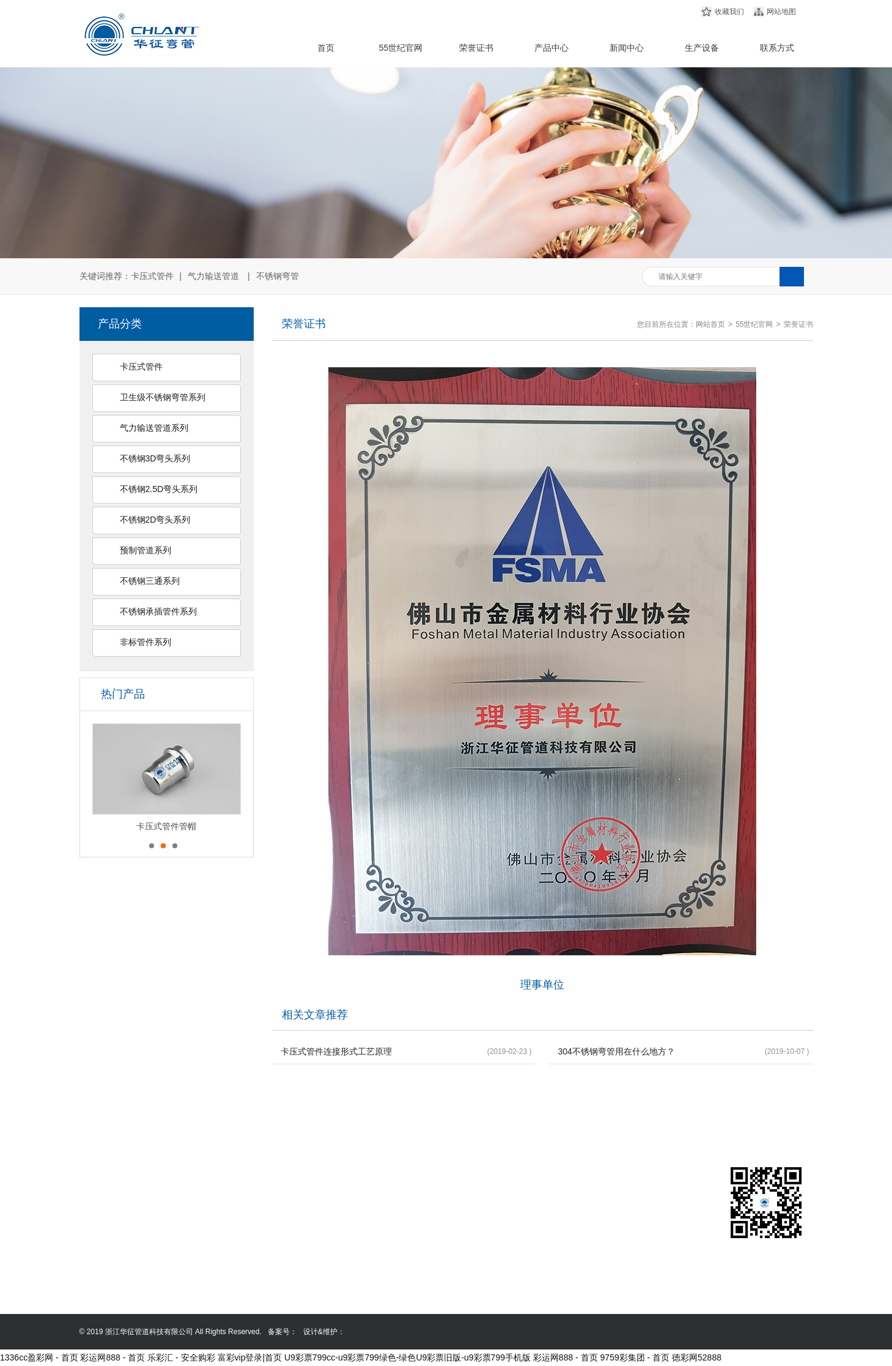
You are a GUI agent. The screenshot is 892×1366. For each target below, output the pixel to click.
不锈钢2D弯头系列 (155, 519)
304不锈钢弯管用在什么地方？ (616, 1051)
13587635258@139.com (543, 1252)
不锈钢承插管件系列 (158, 611)
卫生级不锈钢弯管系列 (162, 397)
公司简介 (99, 1201)
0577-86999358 (529, 1218)
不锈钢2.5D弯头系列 (159, 489)
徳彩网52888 (696, 1357)
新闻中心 (627, 48)
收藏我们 (729, 11)
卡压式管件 (152, 276)
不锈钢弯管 (277, 276)
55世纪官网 (401, 48)
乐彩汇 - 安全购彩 (181, 1357)
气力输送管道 (213, 276)
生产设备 (702, 48)
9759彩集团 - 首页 (635, 1357)
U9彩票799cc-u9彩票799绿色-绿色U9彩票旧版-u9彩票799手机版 (407, 1357)
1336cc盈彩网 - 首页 (39, 1357)
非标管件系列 (145, 642)
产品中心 (551, 48)
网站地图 (781, 11)
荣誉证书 (476, 48)
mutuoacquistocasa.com (542, 1270)
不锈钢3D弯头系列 (155, 458)
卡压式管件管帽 (166, 826)
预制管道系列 (145, 550)
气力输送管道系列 (154, 428)
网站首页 (710, 324)
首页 (325, 48)
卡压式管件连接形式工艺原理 (336, 1051)
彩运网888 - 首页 (112, 1357)
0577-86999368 (529, 1235)
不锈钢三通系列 (150, 581)
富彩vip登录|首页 (250, 1357)
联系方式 (777, 48)
